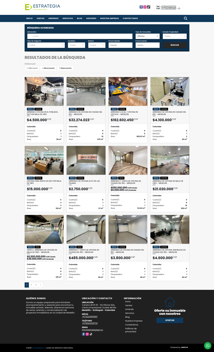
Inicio (29, 18)
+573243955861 (168, 8)
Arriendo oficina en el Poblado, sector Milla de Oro (42, 113)
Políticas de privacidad (131, 330)
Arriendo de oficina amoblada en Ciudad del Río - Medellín (169, 251)
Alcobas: (71, 41)
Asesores (91, 18)
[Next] (40, 285)
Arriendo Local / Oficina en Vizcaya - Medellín (124, 113)
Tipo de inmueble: (143, 32)
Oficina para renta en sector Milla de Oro (44, 182)
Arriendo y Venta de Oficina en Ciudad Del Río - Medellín (126, 182)
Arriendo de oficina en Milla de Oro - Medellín (168, 182)
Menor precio (48, 68)
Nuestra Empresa (109, 18)
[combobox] (147, 36)
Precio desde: (114, 41)
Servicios (68, 18)
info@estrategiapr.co (92, 329)
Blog (79, 18)
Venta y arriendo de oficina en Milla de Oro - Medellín (42, 251)
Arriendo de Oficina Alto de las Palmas (84, 182)
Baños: (91, 41)
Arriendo (53, 18)
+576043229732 (168, 6)
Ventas (40, 18)
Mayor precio (65, 68)
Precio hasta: (141, 41)
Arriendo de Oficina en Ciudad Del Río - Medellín (85, 113)
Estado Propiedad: (171, 32)
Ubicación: (31, 32)
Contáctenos (130, 18)
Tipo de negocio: (34, 41)
